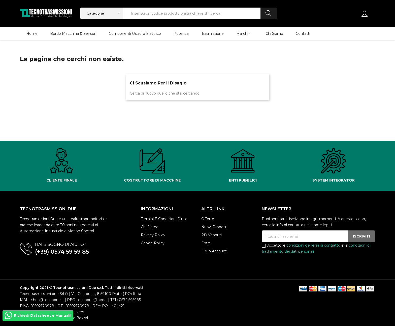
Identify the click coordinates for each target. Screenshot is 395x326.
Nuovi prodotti (214, 227)
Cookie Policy (152, 243)
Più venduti (211, 235)
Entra (206, 243)
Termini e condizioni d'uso (164, 219)
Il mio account (214, 251)
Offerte (207, 219)
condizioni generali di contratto (313, 245)
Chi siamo (149, 227)
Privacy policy (153, 235)
